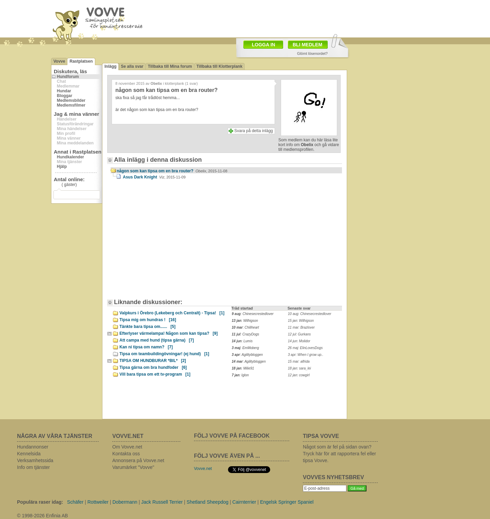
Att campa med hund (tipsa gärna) (156, 340)
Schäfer (75, 502)
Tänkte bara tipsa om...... (147, 326)
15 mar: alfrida (299, 361)
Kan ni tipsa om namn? (146, 347)
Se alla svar (132, 66)
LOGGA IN (263, 44)
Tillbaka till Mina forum (170, 66)
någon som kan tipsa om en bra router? (172, 171)
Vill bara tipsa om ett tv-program (155, 374)
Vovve (59, 61)
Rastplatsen (81, 61)
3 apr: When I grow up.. (305, 355)
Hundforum (68, 76)
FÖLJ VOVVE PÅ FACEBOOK (232, 436)
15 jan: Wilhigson (301, 321)
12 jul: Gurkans (299, 334)
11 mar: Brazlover (301, 327)
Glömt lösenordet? (312, 53)
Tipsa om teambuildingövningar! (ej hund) (164, 353)
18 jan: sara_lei (299, 368)
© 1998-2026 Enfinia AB (42, 515)
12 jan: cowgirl (299, 375)
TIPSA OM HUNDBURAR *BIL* (152, 360)
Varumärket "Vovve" (133, 467)
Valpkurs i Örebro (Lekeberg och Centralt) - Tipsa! (172, 313)
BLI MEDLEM (307, 44)
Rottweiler (98, 502)
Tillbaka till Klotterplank (219, 66)
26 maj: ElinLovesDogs (305, 348)
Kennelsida (28, 453)
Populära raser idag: (40, 502)
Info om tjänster (33, 467)
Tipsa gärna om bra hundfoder (153, 367)
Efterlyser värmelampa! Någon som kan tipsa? (168, 333)
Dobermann (124, 502)
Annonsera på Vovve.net (138, 460)
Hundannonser (32, 447)
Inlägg (110, 66)
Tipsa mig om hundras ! (147, 319)
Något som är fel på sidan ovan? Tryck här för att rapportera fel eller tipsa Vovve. (339, 453)
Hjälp (62, 166)
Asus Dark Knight (154, 177)
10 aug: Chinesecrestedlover (309, 314)
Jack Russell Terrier (162, 502)
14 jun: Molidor (299, 341)
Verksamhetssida (35, 460)
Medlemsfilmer (71, 105)
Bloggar (64, 95)
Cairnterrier (244, 502)
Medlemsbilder (71, 100)
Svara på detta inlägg (253, 130)
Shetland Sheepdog (207, 502)
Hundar (64, 91)
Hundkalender (70, 157)
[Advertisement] (168, 242)
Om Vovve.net (127, 447)
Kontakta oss (126, 453)
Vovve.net (203, 468)
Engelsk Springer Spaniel (286, 502)
